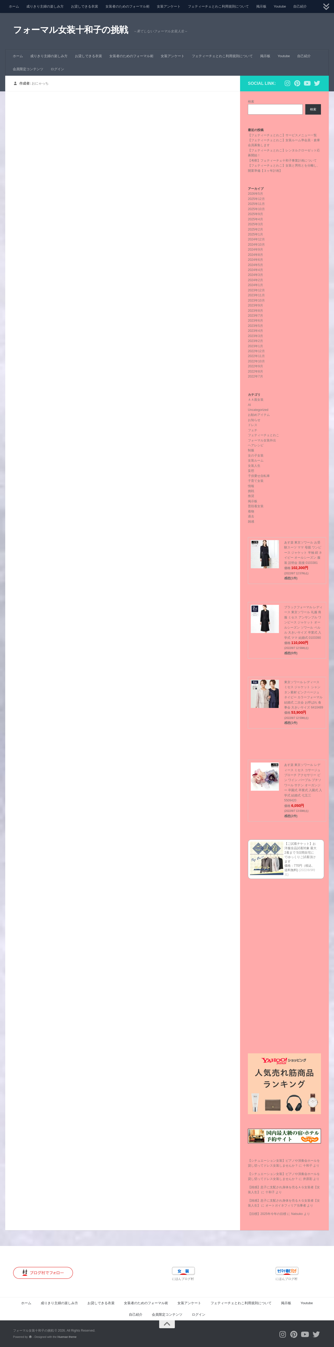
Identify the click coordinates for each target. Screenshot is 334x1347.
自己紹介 (300, 6)
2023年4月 (255, 331)
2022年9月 (255, 366)
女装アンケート (169, 6)
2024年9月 (255, 249)
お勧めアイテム (259, 415)
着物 (251, 511)
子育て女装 (256, 481)
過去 (251, 516)
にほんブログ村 (183, 1279)
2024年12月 (256, 239)
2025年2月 (255, 229)
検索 (251, 101)
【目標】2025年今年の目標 (267, 1214)
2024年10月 (256, 244)
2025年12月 (256, 199)
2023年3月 (255, 336)
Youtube (280, 6)
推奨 (251, 496)
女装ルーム (256, 460)
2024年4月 (255, 270)
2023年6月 (255, 320)
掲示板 (261, 6)
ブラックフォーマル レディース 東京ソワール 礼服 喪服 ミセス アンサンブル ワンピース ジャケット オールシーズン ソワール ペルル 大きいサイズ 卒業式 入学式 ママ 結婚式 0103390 (303, 622)
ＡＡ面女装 (256, 399)
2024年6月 (255, 260)
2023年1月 (255, 346)
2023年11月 (256, 295)
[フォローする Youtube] (307, 83)
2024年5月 (255, 265)
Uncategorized (258, 410)
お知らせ (254, 420)
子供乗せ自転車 (259, 476)
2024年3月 (255, 275)
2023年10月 (256, 300)
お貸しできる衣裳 (84, 6)
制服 (251, 450)
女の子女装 (256, 455)
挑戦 (251, 491)
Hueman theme (66, 1336)
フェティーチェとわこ (263, 435)
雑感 (251, 521)
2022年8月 (255, 371)
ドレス (252, 425)
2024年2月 (255, 280)
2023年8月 (255, 310)
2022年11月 (256, 356)
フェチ (252, 430)
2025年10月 (256, 209)
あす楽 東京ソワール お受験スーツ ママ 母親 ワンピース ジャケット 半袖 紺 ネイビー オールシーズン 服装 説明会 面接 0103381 (303, 553)
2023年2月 (255, 341)
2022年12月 (256, 351)
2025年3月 (255, 224)
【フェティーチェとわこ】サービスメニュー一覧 (282, 135)
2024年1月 (255, 285)
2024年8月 (255, 255)
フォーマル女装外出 (262, 440)
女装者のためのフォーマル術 (127, 6)
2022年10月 (256, 361)
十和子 (307, 1165)
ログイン (57, 69)
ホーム (14, 6)
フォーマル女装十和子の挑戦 (70, 30)
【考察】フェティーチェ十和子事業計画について (282, 160)
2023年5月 (255, 326)
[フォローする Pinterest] (297, 83)
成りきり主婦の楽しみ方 (45, 6)
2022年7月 (255, 376)
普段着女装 (256, 506)
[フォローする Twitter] (317, 83)
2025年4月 (255, 219)
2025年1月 (255, 234)
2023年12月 (256, 290)
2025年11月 (256, 204)
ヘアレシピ (256, 445)
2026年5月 (255, 194)
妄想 (251, 470)
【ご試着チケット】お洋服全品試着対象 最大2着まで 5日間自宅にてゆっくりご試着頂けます (300, 852)
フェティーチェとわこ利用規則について (218, 6)
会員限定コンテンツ (28, 69)
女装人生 (254, 466)
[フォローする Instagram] (287, 83)
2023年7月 (255, 315)
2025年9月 (255, 214)
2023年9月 (255, 305)
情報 (251, 486)
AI (249, 405)
